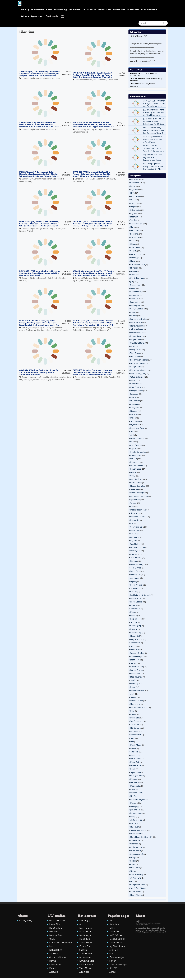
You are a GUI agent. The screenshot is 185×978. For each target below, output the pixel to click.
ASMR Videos (135, 891)
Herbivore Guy (136, 847)
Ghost (132, 864)
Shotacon (134, 268)
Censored (26, 78)
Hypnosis (134, 448)
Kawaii (52, 968)
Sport (132, 738)
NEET (132, 881)
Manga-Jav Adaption (138, 370)
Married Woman (137, 278)
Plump (133, 816)
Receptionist (135, 367)
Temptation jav (116, 957)
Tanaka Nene (85, 942)
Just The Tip (135, 810)
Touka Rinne (85, 953)
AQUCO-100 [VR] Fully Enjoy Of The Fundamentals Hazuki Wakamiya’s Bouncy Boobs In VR (152, 159)
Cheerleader (135, 673)
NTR (23, 327)
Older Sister (135, 196)
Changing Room (137, 775)
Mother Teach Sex (138, 510)
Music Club (134, 762)
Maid (132, 418)
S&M (132, 240)
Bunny (133, 687)
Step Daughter (136, 677)
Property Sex (135, 339)
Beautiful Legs (136, 656)
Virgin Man (134, 424)
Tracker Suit (135, 608)
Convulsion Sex (136, 527)
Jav (110, 920)
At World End (135, 878)
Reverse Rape (136, 813)
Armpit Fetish (135, 734)
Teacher (86, 179)
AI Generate (135, 840)
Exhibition (63, 278)
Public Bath (135, 718)
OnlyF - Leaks (104, 10)
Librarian (48, 78)
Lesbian (133, 271)
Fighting (133, 581)
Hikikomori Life (136, 666)
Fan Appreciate (136, 254)
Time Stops (135, 353)
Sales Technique (137, 329)
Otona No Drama (57, 957)
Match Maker (135, 745)
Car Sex (133, 591)
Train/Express (136, 557)
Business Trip (135, 632)
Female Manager (137, 493)
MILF (132, 199)
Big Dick (133, 540)
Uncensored (135, 285)
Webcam (134, 823)
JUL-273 (113, 968)
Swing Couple (135, 349)
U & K (52, 938)
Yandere (133, 697)
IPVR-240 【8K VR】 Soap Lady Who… (144, 73)
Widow (133, 274)
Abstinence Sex (136, 820)
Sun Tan (133, 663)
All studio (53, 971)
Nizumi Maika (86, 964)
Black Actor (135, 520)
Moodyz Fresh (56, 935)
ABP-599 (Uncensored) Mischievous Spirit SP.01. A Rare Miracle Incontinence (153, 140)
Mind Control (135, 387)
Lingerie (35, 327)
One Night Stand (137, 343)
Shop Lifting (135, 704)
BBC (132, 523)
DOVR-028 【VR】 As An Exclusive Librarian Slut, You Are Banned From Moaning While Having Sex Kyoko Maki (39, 273)
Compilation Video (137, 884)
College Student (25, 330)
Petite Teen (135, 530)
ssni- (111, 953)
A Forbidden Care (137, 264)
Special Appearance (31, 16)
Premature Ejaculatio (139, 496)
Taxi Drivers (135, 588)
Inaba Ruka (84, 938)
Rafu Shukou (55, 928)
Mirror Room (135, 758)
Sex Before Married (138, 888)
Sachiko (83, 949)
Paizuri (57, 78)
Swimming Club (136, 332)
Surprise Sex (118, 327)
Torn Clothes (135, 568)
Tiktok (132, 680)
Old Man (133, 537)
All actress (84, 971)
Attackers (53, 953)
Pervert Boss (135, 469)
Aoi (80, 924)
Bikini (132, 789)
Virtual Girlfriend (136, 377)
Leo (51, 946)
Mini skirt (84, 132)
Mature (133, 803)
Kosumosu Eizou (137, 428)
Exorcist (133, 397)
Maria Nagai (85, 935)
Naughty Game (39, 330)
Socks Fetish (135, 850)
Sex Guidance (78, 181)
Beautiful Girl (99, 179)
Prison (133, 346)
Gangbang (134, 404)
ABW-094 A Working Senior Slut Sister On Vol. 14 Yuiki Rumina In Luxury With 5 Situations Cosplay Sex (38, 372)
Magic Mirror (135, 833)
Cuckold (133, 315)
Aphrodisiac (135, 499)
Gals (132, 506)
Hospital (133, 629)
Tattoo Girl (134, 724)
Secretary (134, 683)
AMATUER (133, 10)
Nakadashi (134, 782)
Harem (41, 78)
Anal (29, 231)
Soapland (134, 234)
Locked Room (136, 765)
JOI (110, 129)
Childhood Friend (137, 690)
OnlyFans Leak (136, 639)
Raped (133, 755)
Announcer (134, 578)
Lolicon (133, 472)
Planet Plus (54, 924)
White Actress (136, 482)
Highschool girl (36, 228)
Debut (132, 288)
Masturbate (135, 786)
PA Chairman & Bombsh (140, 595)
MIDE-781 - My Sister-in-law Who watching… (147, 78)
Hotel (132, 714)
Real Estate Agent (137, 799)
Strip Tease (135, 867)
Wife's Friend (135, 571)
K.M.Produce (55, 964)
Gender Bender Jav (138, 452)
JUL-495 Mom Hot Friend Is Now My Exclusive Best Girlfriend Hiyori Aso (154, 112)
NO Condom (135, 728)
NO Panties (116, 129)
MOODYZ (53, 931)
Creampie (134, 844)
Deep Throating (25, 181)
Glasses (133, 605)
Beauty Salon (135, 336)
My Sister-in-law (117, 946)
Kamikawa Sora (86, 960)
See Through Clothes (139, 360)
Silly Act (133, 796)
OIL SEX (133, 459)
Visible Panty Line (50, 228)
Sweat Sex (134, 489)
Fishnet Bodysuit (137, 438)
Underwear (87, 79)
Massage (134, 779)
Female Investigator (138, 319)
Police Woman (136, 585)
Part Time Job (136, 619)
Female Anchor (136, 670)
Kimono (133, 561)
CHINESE (75, 10)
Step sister (114, 924)
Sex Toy (133, 646)
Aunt (132, 694)
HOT (49, 10)
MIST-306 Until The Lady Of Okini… (143, 84)
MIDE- (112, 928)
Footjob (133, 857)
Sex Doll (133, 622)
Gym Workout (136, 445)
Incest (132, 186)
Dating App (135, 806)
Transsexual (135, 642)
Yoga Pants (135, 421)
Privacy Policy (25, 920)
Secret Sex (53, 129)
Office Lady (112, 278)
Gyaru (132, 476)
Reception (134, 295)
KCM (132, 711)
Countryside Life (137, 854)
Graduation (135, 383)
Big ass (94, 129)
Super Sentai (135, 772)
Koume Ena (84, 946)
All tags (113, 971)
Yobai (132, 431)
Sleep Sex (134, 513)
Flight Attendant (137, 326)
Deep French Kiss (48, 179)
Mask (132, 612)
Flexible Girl (135, 636)
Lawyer (133, 748)
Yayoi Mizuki (85, 968)
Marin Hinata (85, 931)
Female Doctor (136, 700)
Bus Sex (133, 533)
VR (23, 10)
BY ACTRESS (89, 10)
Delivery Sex (135, 550)
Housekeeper (135, 455)
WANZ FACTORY (57, 920)
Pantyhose (62, 228)
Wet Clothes (135, 544)
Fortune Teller (136, 792)
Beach (133, 769)
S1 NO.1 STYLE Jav (118, 964)
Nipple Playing (136, 895)
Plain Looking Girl (107, 228)
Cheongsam (135, 305)
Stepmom (134, 217)
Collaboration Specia (138, 707)
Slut (94, 79)
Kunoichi (133, 380)
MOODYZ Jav (115, 935)
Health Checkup (136, 874)
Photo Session (136, 602)
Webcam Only (149, 10)
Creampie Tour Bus (138, 516)
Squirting (133, 257)
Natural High (55, 949)
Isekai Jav (134, 414)
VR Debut (134, 731)
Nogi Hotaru (85, 928)
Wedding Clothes (137, 653)
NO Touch (134, 827)
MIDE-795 (114, 931)
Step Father (135, 356)
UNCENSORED (36, 10)
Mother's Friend (136, 465)
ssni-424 (113, 949)
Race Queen (135, 247)
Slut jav (112, 960)
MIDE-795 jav (115, 942)
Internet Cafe (135, 598)
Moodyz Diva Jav (117, 938)
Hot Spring (134, 237)
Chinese (133, 615)
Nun (132, 741)
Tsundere (134, 752)
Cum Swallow (112, 79)
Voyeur (133, 503)
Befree (52, 960)
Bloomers (134, 462)
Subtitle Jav (119, 10)
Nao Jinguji (84, 920)
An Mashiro (85, 957)
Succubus (134, 394)
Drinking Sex (135, 574)
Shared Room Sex (137, 486)
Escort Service (136, 322)
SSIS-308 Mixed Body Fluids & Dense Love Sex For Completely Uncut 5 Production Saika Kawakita (153, 132)
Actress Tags (60, 10)
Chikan (133, 244)
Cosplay (87, 280)
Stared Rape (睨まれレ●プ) (141, 837)
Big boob (34, 78)
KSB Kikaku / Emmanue (60, 942)
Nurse (132, 261)
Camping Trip (135, 625)
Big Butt (101, 129)
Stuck (132, 871)
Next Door (134, 230)
